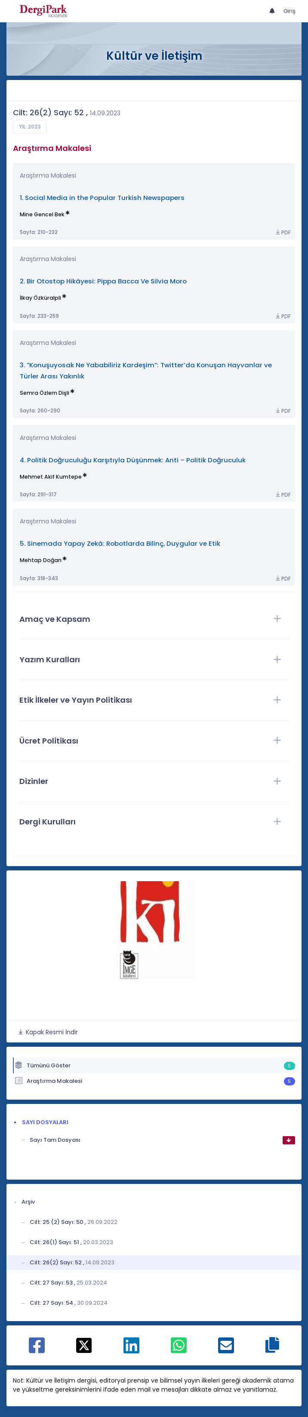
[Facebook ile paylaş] (37, 1350)
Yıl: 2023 (29, 126)
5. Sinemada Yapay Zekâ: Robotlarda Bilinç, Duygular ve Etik (120, 543)
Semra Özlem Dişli (44, 393)
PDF (282, 232)
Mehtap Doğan (41, 560)
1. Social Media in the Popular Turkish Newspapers (102, 197)
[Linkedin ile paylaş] (131, 1350)
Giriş (289, 11)
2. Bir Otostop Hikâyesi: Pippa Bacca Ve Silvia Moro (103, 281)
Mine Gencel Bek (42, 214)
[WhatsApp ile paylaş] (179, 1350)
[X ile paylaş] (84, 1344)
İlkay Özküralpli (40, 297)
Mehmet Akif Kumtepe (51, 476)
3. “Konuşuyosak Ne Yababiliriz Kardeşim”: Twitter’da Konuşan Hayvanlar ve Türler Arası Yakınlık (146, 370)
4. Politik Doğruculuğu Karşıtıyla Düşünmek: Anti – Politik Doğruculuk (133, 459)
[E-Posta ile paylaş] (226, 1350)
